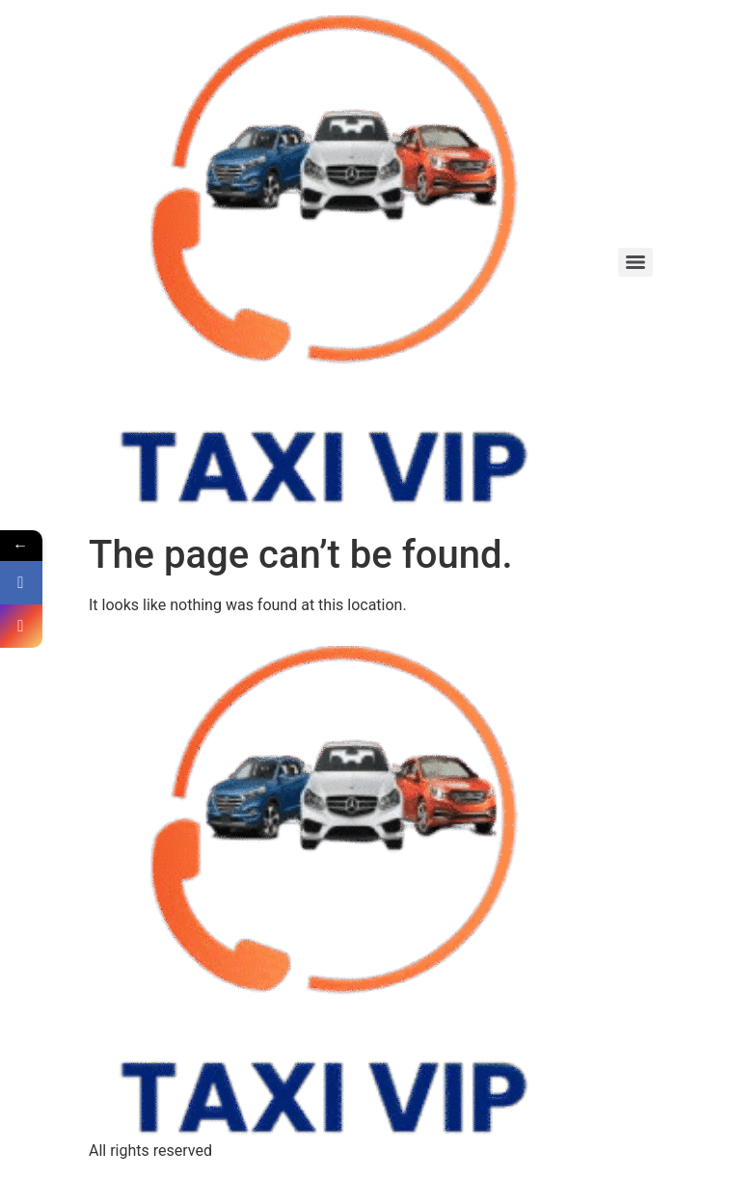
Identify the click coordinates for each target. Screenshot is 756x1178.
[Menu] (635, 262)
